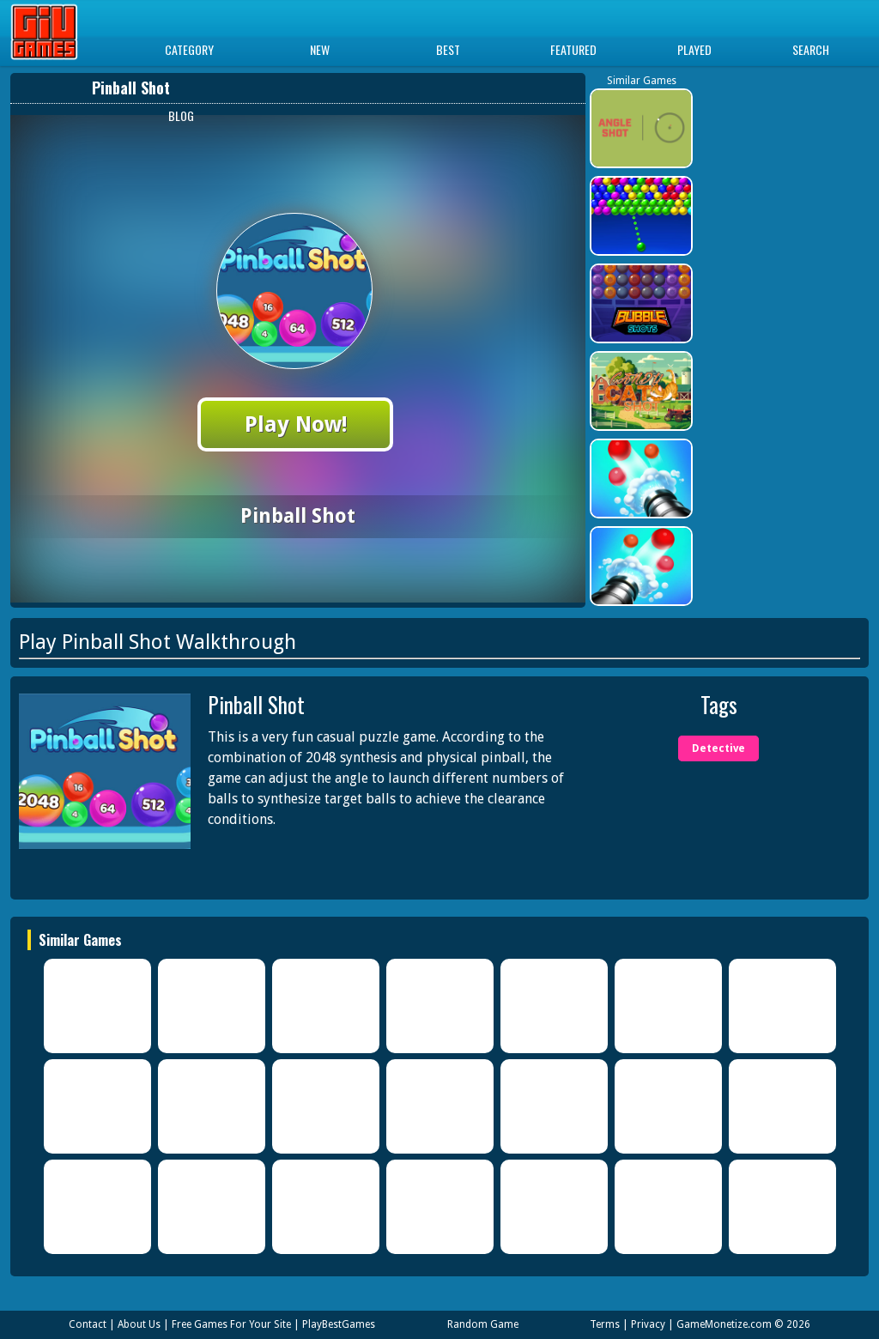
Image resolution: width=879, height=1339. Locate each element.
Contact (87, 1324)
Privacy (648, 1324)
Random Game (482, 1324)
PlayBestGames (338, 1324)
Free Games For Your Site (231, 1324)
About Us (139, 1324)
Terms (605, 1324)
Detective (718, 748)
